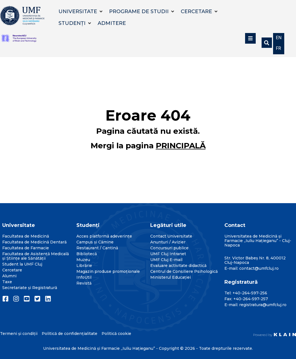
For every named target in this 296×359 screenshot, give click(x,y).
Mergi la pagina (148, 145)
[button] (81, 11)
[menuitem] (279, 37)
